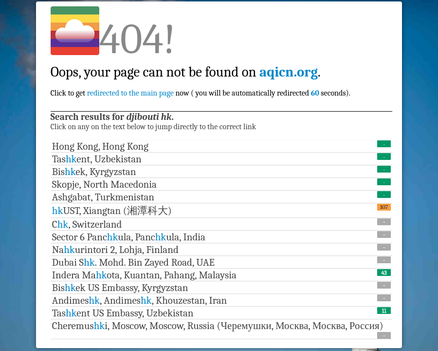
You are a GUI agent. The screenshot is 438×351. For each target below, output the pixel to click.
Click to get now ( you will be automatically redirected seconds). (200, 72)
